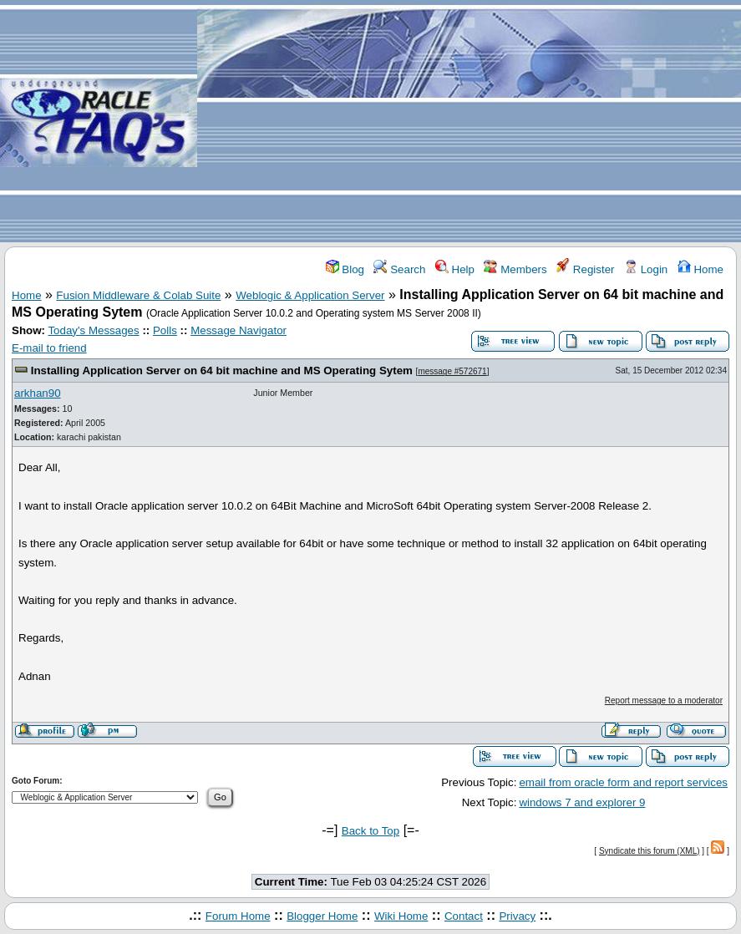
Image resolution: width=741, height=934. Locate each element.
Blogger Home (322, 916)
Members (515, 269)
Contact (463, 916)
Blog (345, 269)
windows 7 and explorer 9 (582, 802)
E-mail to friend (49, 348)
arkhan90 (37, 393)
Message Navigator (238, 330)
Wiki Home (401, 916)
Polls (165, 330)
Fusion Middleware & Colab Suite (138, 295)
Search (399, 269)
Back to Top (370, 831)
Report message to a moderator (664, 700)
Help (455, 269)
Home (700, 269)
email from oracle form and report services (623, 782)
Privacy (517, 916)
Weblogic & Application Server (310, 295)
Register (585, 269)
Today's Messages (93, 330)
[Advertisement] (469, 122)
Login (645, 269)
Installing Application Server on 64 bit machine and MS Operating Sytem (222, 370)
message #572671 (452, 371)
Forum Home (238, 916)
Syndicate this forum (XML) (649, 850)
